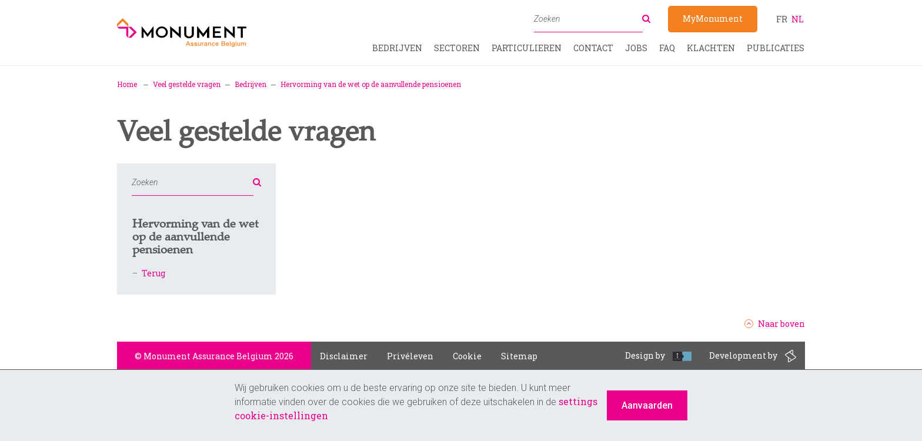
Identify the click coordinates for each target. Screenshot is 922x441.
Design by (658, 355)
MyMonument (713, 18)
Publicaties (775, 48)
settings (578, 401)
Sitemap (519, 356)
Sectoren (457, 48)
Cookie (467, 356)
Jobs (636, 48)
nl (797, 19)
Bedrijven (397, 48)
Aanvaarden (647, 405)
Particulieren (527, 48)
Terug (153, 273)
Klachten (711, 48)
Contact (593, 48)
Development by (752, 356)
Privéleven (410, 356)
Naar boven (774, 324)
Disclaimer (344, 356)
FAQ (667, 48)
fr (781, 19)
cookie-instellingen (281, 415)
